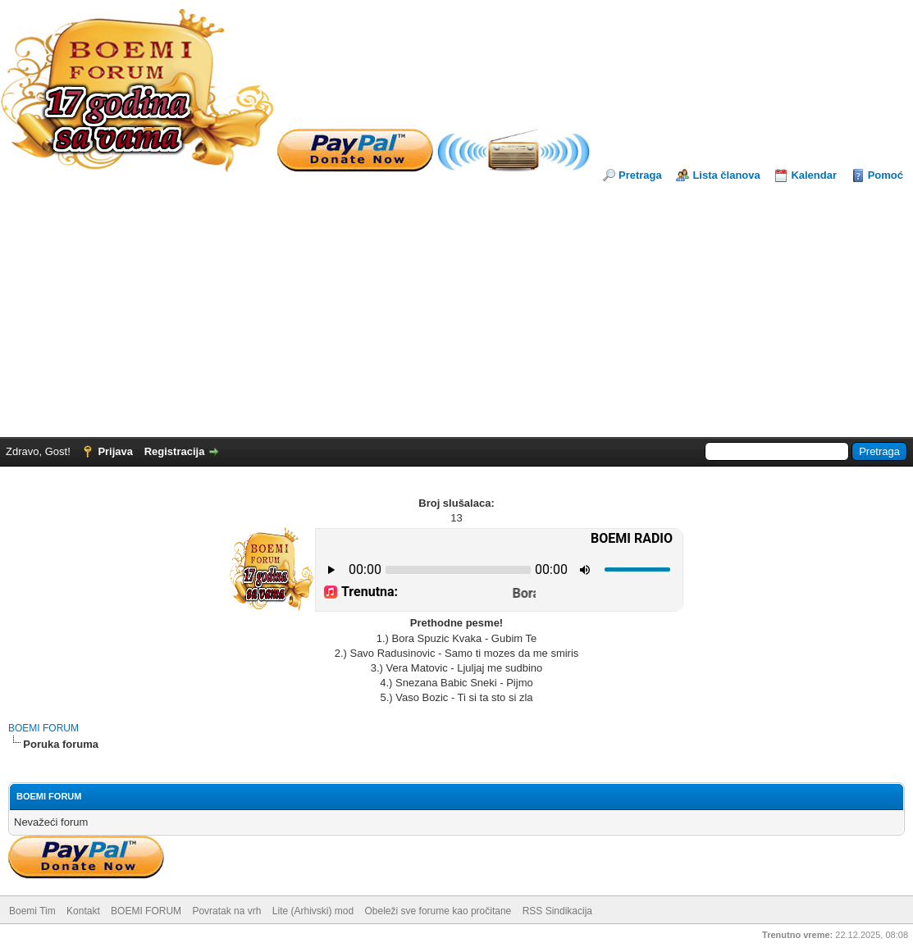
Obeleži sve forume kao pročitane (438, 911)
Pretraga (640, 175)
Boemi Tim (32, 911)
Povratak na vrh (226, 911)
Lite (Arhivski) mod (313, 911)
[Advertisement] (456, 306)
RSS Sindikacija (557, 911)
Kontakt (83, 911)
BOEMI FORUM (43, 728)
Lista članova (726, 175)
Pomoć (885, 175)
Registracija (174, 451)
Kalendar (814, 175)
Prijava (115, 451)
